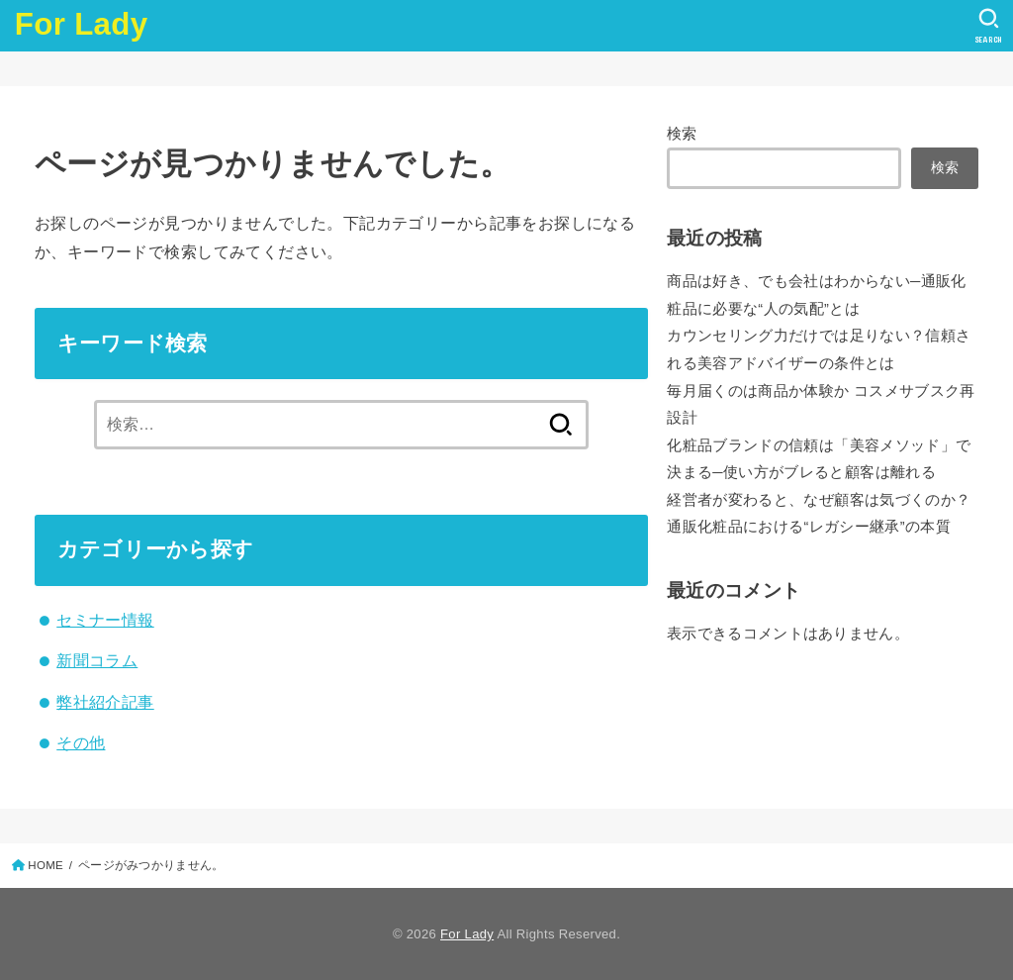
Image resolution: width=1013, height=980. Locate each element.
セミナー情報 (104, 620)
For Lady (81, 24)
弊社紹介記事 (104, 702)
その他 (80, 742)
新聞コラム (97, 660)
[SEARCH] (989, 25)
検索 (682, 134)
